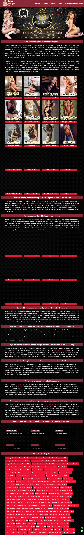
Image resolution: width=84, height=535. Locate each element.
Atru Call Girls (58, 529)
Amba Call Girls (54, 490)
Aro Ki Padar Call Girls (46, 520)
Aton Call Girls (37, 529)
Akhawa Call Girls (64, 476)
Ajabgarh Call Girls (25, 470)
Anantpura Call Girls (27, 508)
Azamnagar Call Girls (69, 532)
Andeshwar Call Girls (53, 508)
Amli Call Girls (42, 502)
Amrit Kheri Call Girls (33, 505)
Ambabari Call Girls (28, 493)
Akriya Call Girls (32, 482)
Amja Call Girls (65, 499)
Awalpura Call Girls (68, 529)
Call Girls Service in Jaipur (50, 404)
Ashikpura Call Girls (42, 523)
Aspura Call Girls (41, 526)
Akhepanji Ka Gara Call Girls (14, 479)
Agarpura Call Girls (72, 464)
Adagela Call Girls (11, 464)
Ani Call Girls (19, 511)
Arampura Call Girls (64, 514)
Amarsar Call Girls (11, 490)
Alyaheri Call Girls (40, 485)
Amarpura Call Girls (65, 488)
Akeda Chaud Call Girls (38, 476)
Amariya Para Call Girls (52, 488)
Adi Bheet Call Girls (49, 464)
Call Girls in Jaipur (20, 332)
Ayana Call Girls (32, 532)
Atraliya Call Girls (48, 529)
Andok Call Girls (10, 511)
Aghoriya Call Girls (11, 467)
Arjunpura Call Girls (65, 517)
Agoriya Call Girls (22, 467)
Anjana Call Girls (29, 511)
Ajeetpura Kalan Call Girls (65, 470)
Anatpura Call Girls (39, 508)
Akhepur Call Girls (28, 479)
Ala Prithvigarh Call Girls (57, 482)
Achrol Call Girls (62, 461)
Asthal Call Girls (51, 526)
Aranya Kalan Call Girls (37, 517)
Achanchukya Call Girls (38, 461)
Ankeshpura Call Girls (42, 511)
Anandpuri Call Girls (72, 505)
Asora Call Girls (20, 526)
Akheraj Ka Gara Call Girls (54, 479)
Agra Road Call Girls (34, 467)
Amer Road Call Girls (43, 499)
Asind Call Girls (64, 523)
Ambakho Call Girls (53, 493)
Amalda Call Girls (62, 485)
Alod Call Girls (20, 485)
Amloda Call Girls (11, 505)
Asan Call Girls (31, 523)
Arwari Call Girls (10, 523)
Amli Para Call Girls (66, 502)
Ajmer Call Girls (26, 473)
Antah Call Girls (10, 514)
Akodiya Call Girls (21, 482)
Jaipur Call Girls (22, 45)
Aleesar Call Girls (71, 482)
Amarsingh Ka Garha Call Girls (26, 490)
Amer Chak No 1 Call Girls (13, 499)
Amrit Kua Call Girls (46, 505)
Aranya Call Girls (24, 517)
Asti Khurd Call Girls (11, 529)
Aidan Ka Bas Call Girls (12, 470)
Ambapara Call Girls (66, 493)
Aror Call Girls (57, 520)
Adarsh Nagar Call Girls (24, 464)
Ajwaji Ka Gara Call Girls (23, 476)
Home (37, 3)
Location (45, 3)
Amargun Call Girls (38, 488)
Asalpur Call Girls (21, 523)
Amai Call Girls (51, 485)
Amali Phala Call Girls (12, 488)
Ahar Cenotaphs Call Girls (49, 467)
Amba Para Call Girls (66, 490)
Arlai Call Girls (10, 520)
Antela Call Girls (20, 514)
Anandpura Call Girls (59, 505)
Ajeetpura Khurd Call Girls (13, 473)
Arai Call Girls (53, 514)
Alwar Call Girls (29, 485)
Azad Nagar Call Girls (55, 532)
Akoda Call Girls (10, 482)
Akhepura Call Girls (40, 479)
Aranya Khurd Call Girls (51, 517)
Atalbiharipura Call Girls (25, 529)
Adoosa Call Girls (60, 464)
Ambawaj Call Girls (11, 496)
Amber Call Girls (35, 496)
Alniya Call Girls (10, 485)
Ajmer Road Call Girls (38, 473)
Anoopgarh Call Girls (55, 511)
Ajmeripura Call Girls (65, 473)
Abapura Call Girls (24, 458)
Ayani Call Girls (43, 532)
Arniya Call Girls (33, 520)
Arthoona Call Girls (68, 520)
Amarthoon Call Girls (42, 490)
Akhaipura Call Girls (51, 476)
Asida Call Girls (54, 523)
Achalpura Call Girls (24, 461)
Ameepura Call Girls (65, 496)
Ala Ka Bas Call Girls (43, 482)
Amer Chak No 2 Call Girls (28, 499)
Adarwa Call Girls (37, 464)
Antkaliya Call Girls (32, 514)
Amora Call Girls (21, 505)
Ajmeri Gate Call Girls (52, 473)
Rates (60, 3)
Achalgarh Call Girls (11, 461)
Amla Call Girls (21, 502)
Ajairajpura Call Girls (50, 470)
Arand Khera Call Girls (12, 517)
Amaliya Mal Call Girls (25, 488)
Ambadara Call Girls (41, 493)
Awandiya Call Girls (21, 532)
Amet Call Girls (55, 499)
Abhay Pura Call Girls (61, 458)
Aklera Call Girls (67, 479)
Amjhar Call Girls (10, 502)
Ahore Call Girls (62, 467)
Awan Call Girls (10, 532)
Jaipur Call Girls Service (28, 219)
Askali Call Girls (10, 526)
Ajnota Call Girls (10, 476)
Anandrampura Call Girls (13, 508)
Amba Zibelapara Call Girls (13, 493)
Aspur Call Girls (30, 526)
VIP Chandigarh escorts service (74, 3)
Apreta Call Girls (43, 514)
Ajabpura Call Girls (37, 470)
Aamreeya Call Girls (11, 458)
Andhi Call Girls (64, 508)
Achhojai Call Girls (51, 461)
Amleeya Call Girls (32, 502)
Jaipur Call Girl (74, 313)
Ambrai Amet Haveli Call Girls (50, 496)
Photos (53, 3)
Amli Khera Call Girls (53, 502)
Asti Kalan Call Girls (63, 526)
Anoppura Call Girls (68, 511)
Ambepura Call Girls (24, 496)
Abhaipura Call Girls (48, 458)
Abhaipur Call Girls (35, 458)
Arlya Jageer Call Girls (21, 520)
